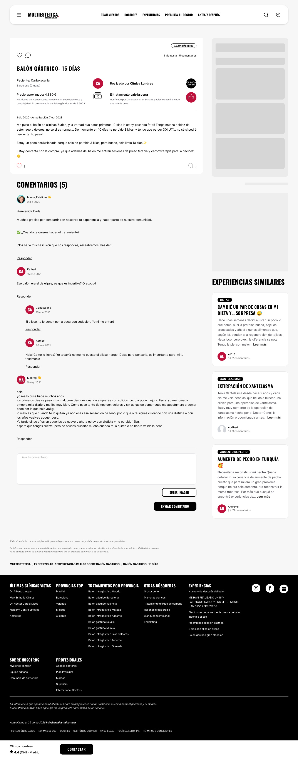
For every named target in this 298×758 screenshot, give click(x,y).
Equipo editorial (19, 671)
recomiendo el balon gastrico (206, 622)
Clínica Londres (141, 83)
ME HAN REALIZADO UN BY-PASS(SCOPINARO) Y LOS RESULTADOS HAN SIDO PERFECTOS (214, 602)
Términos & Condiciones (157, 731)
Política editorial (129, 731)
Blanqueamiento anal (157, 615)
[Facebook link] (270, 590)
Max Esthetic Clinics (22, 597)
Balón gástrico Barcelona (103, 597)
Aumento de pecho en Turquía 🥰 (248, 462)
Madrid (60, 591)
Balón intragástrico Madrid (104, 591)
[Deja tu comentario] (106, 469)
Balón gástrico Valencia (102, 603)
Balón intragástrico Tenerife (105, 640)
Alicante (61, 615)
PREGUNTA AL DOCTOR (179, 15)
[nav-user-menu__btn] (278, 14)
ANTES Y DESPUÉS (209, 15)
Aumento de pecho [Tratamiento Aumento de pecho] (234, 452)
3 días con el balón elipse (204, 628)
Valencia (61, 603)
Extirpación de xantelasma (245, 386)
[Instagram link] (256, 590)
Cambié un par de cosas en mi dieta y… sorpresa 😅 (248, 310)
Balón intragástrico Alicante (105, 615)
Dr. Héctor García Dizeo (24, 603)
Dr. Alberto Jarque (21, 591)
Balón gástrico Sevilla (101, 621)
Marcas (60, 678)
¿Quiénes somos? (20, 665)
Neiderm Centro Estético (24, 609)
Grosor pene (151, 591)
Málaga (60, 609)
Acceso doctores (66, 665)
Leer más (260, 344)
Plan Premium (64, 671)
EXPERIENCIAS (151, 15)
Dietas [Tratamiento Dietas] (224, 299)
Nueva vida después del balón (207, 591)
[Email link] (284, 589)
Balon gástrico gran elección (206, 635)
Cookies (65, 731)
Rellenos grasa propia (157, 609)
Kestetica (15, 615)
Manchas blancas (155, 597)
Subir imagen (179, 492)
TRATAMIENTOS (110, 15)
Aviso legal (107, 731)
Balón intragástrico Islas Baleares (108, 634)
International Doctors (69, 690)
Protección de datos (22, 731)
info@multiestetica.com (61, 722)
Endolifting (150, 621)
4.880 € (50, 94)
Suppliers (61, 684)
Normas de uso (48, 731)
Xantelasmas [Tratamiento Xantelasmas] (230, 379)
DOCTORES (130, 15)
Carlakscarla (40, 80)
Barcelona (62, 597)
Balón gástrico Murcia (101, 628)
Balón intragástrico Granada (105, 646)
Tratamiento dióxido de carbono (163, 603)
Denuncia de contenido (24, 678)
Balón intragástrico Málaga (104, 609)
